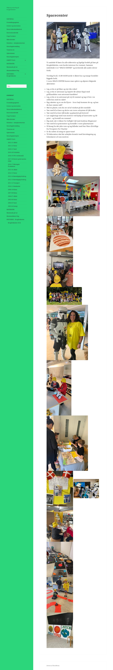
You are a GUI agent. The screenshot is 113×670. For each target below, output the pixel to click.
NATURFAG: (10, 19)
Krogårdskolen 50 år (14, 223)
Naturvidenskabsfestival (14, 29)
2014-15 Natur (12, 173)
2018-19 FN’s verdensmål (16, 156)
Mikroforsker (11, 40)
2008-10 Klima (12, 190)
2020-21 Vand (12, 149)
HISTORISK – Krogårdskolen (11, 75)
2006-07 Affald (12, 196)
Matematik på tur (12, 67)
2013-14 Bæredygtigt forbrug (17, 176)
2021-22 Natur (12, 146)
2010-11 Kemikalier (14, 186)
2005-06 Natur (12, 199)
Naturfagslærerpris (13, 57)
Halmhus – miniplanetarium (16, 43)
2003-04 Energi (12, 206)
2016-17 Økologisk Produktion (14, 165)
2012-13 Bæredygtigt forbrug (17, 180)
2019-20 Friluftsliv (14, 152)
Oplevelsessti (11, 53)
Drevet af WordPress (53, 666)
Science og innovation (14, 26)
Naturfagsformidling (13, 46)
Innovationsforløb (12, 33)
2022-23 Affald (12, 142)
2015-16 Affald (12, 170)
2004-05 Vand (12, 203)
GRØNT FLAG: (11, 60)
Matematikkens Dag (13, 70)
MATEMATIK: (11, 64)
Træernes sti (10, 50)
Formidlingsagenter (13, 22)
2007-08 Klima (12, 193)
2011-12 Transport (14, 183)
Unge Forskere (11, 36)
